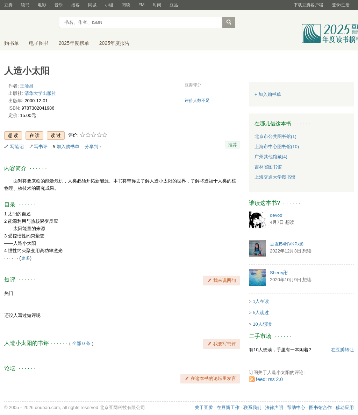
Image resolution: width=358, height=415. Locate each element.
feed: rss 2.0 (269, 379)
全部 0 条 (81, 343)
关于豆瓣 (204, 407)
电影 (42, 4)
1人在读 (261, 301)
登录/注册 (341, 4)
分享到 (91, 146)
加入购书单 (68, 146)
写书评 (41, 146)
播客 (75, 4)
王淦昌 (27, 86)
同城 (92, 4)
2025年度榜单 (74, 43)
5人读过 (261, 312)
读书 (25, 4)
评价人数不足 (197, 100)
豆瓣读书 (29, 23)
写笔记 (17, 146)
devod (276, 215)
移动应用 (345, 407)
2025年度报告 (114, 43)
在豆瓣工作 (228, 407)
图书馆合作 (320, 407)
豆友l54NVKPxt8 (286, 244)
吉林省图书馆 (268, 167)
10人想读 (262, 324)
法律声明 (274, 407)
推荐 (232, 144)
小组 (109, 4)
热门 (8, 293)
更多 (25, 258)
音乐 (59, 4)
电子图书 (39, 43)
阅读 (126, 4)
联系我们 (252, 407)
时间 (157, 4)
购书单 (11, 43)
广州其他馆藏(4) (271, 156)
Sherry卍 (279, 272)
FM (141, 4)
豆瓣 (8, 4)
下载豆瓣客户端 (308, 4)
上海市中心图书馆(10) (277, 146)
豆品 (174, 4)
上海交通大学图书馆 (275, 177)
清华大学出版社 (40, 93)
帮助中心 (296, 407)
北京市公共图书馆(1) (275, 136)
